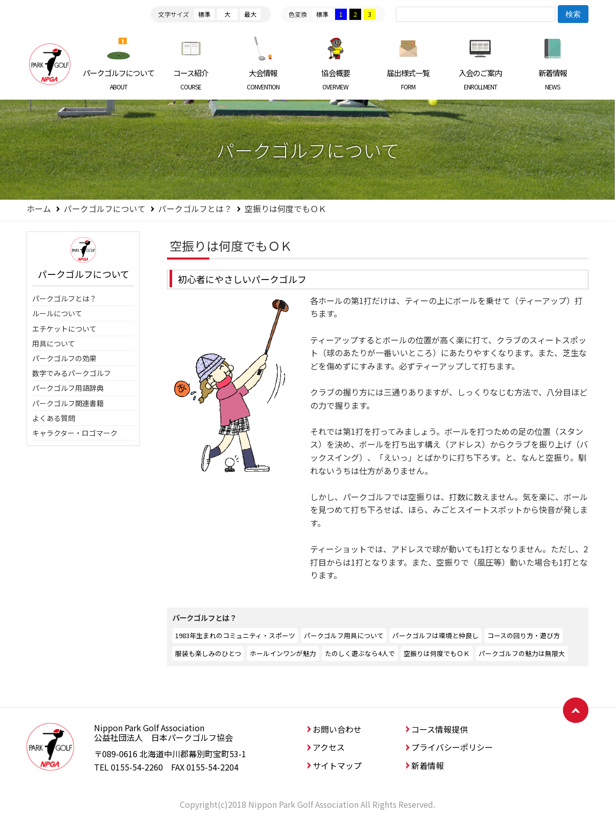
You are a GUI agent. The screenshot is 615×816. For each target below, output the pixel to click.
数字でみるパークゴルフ (71, 373)
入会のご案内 (480, 79)
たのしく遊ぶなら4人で (360, 653)
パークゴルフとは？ (195, 208)
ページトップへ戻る (575, 710)
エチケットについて (64, 328)
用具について (53, 343)
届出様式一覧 (408, 79)
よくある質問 (53, 418)
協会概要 (336, 79)
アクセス (329, 747)
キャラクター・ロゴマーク (74, 433)
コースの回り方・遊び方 (523, 635)
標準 (204, 14)
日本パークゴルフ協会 (50, 64)
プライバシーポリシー (452, 747)
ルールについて (57, 313)
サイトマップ (337, 765)
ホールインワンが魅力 (283, 653)
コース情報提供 (439, 729)
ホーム (39, 208)
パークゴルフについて (119, 79)
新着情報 (552, 79)
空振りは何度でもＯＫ (437, 653)
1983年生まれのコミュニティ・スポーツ (235, 635)
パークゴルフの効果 (64, 358)
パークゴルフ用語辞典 (68, 388)
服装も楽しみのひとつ (208, 653)
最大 (250, 14)
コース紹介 (191, 79)
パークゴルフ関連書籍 (68, 403)
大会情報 (263, 79)
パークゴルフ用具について (344, 635)
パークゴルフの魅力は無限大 (522, 653)
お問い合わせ (337, 729)
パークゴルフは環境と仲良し (435, 635)
